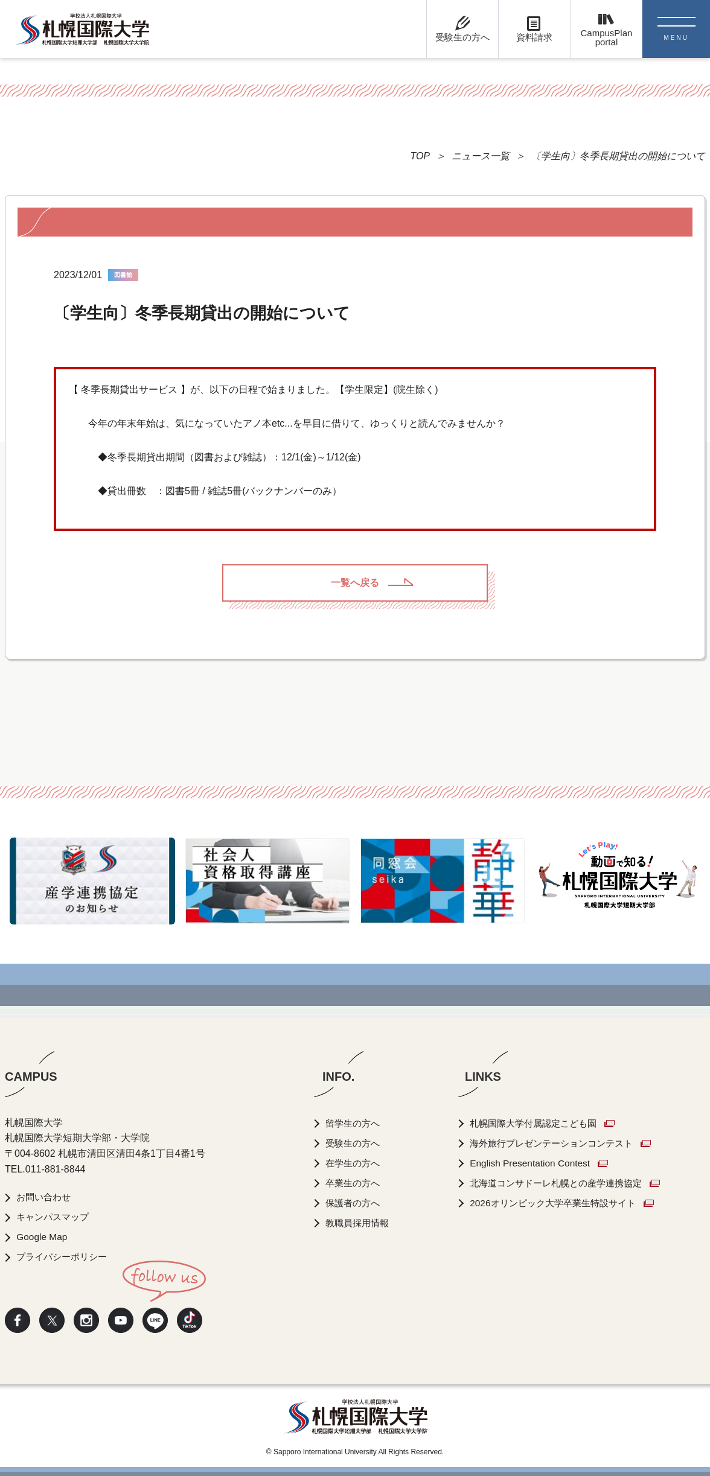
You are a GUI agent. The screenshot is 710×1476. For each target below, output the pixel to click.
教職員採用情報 (360, 1223)
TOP (420, 156)
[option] (92, 881)
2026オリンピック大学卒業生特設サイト (563, 1203)
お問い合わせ (46, 1197)
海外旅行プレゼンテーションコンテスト (562, 1143)
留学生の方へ (355, 1123)
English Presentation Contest (537, 1163)
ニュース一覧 (481, 156)
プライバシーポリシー (65, 1257)
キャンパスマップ (55, 1217)
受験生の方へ (355, 1143)
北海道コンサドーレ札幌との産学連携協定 (567, 1183)
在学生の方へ (355, 1163)
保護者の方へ (355, 1203)
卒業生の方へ (355, 1183)
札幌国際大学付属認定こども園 (542, 1123)
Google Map (43, 1237)
